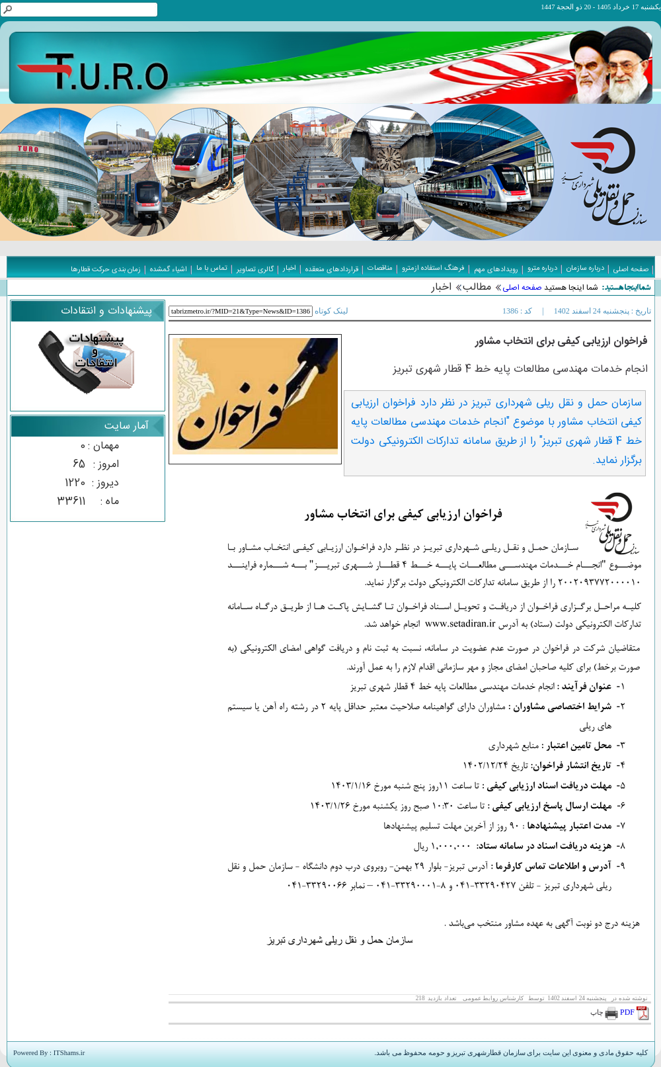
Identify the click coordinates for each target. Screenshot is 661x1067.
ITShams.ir (69, 1052)
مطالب (477, 287)
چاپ (604, 1012)
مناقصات (380, 269)
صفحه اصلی (522, 287)
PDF (635, 1012)
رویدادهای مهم (496, 270)
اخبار (441, 287)
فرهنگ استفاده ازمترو (433, 269)
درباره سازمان (585, 269)
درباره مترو (542, 269)
